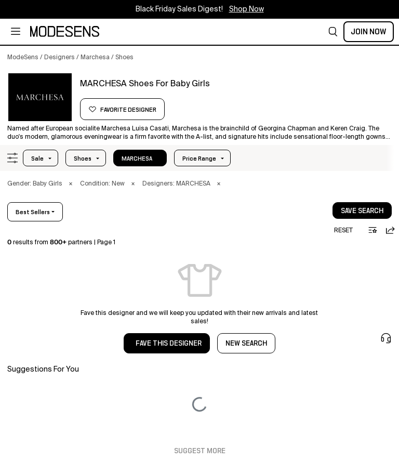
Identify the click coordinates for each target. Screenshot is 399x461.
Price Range (199, 158)
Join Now (369, 32)
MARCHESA (137, 158)
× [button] (71, 184)
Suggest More (199, 451)
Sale (37, 158)
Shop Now (246, 9)
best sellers (33, 212)
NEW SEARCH (246, 343)
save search (362, 211)
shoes (82, 158)
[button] (333, 31)
